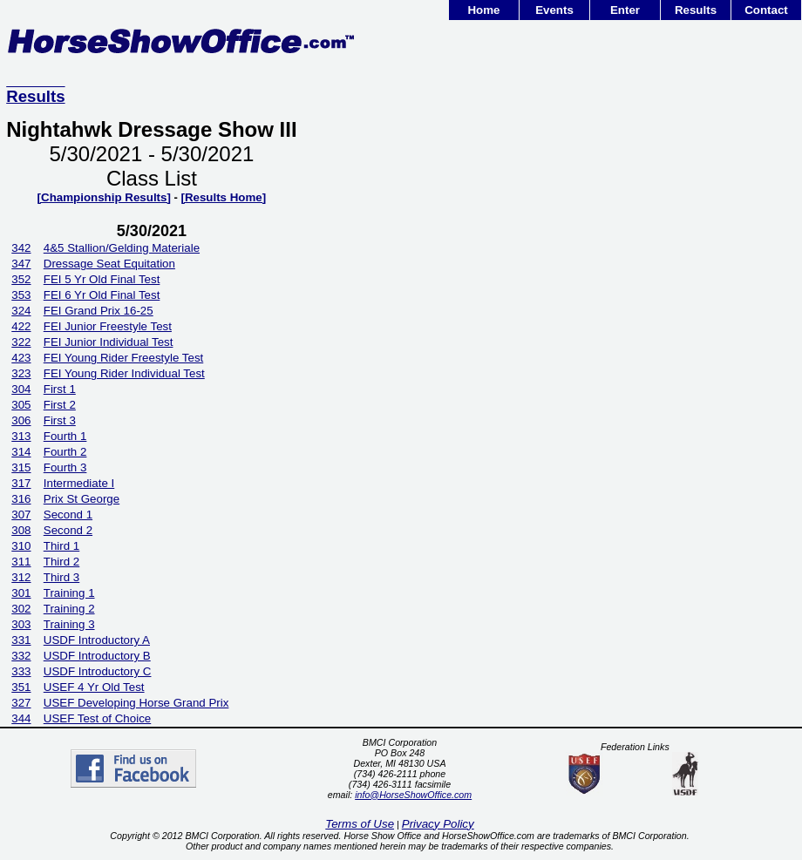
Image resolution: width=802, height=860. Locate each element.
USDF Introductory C (98, 671)
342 (21, 247)
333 (21, 671)
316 (21, 498)
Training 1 (69, 592)
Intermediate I (79, 483)
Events (554, 10)
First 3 (60, 420)
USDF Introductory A (97, 640)
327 (21, 702)
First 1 (60, 389)
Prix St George (81, 498)
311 (21, 561)
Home (483, 10)
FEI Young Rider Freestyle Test (123, 357)
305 (21, 404)
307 (21, 514)
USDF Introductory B (97, 655)
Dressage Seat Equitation (109, 263)
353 (21, 294)
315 (21, 467)
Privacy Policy (438, 823)
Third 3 (61, 577)
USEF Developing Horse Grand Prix (136, 702)
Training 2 (69, 608)
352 (21, 279)
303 (21, 624)
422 (21, 326)
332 (21, 655)
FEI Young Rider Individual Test (124, 373)
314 (21, 451)
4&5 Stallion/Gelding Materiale (122, 247)
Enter (625, 10)
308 (21, 530)
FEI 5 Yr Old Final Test (102, 279)
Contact (766, 10)
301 (21, 592)
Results (696, 10)
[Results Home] (223, 197)
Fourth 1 (65, 436)
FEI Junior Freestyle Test (108, 326)
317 (21, 483)
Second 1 (68, 514)
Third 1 (61, 545)
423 (21, 357)
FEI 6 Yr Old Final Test (102, 294)
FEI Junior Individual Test (108, 342)
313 (21, 436)
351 (21, 687)
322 (21, 342)
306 (21, 420)
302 (21, 608)
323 (21, 373)
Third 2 (61, 561)
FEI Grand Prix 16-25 (98, 310)
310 (21, 545)
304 (21, 389)
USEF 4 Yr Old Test (94, 687)
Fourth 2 (65, 451)
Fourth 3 (65, 467)
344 (21, 718)
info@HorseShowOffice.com (413, 794)
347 (21, 263)
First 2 (60, 404)
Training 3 (69, 624)
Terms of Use (359, 823)
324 (21, 310)
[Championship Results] (104, 197)
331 (21, 640)
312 (21, 577)
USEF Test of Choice (97, 718)
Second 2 (68, 530)
